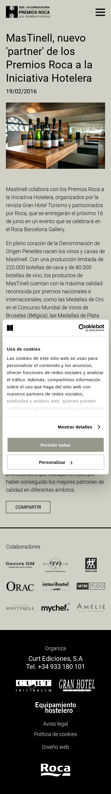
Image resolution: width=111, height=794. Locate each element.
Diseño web (55, 747)
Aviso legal (55, 724)
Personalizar (56, 462)
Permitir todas (55, 444)
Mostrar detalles (75, 426)
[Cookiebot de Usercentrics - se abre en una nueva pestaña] (79, 328)
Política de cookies (55, 734)
